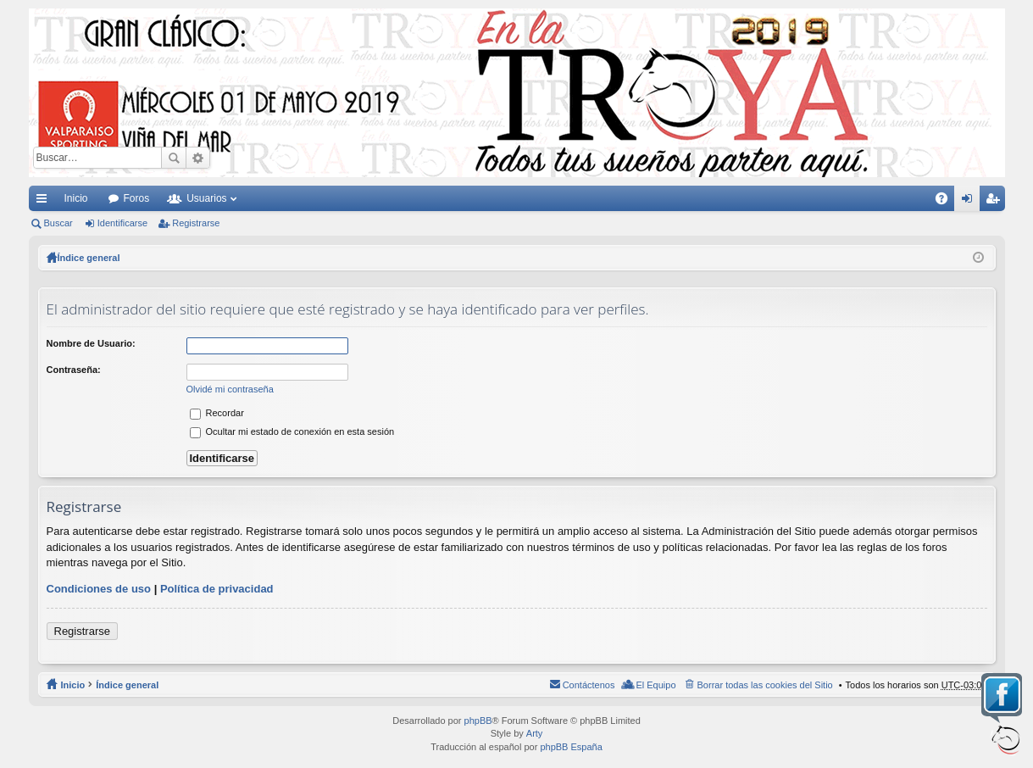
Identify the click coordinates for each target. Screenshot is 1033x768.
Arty (534, 733)
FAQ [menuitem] (946, 201)
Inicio (76, 198)
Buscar (173, 157)
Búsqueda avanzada (197, 157)
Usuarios (206, 198)
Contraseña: (74, 370)
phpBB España (571, 747)
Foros (137, 198)
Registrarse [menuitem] (995, 201)
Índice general (127, 685)
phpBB (478, 720)
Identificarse (122, 223)
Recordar (217, 413)
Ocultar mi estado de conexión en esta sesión (292, 431)
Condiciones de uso (99, 588)
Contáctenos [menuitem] (589, 685)
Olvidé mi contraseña (230, 389)
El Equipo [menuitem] (655, 685)
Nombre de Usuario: (91, 343)
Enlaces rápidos (45, 201)
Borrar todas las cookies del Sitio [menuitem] (765, 685)
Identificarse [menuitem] (970, 201)
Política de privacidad (217, 588)
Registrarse (195, 223)
